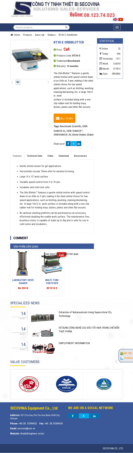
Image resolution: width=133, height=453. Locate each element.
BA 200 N (23, 288)
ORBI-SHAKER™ (75, 130)
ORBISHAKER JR (62, 134)
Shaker (90, 134)
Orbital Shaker (79, 134)
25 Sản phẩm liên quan (61, 253)
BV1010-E (52, 288)
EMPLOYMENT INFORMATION (74, 343)
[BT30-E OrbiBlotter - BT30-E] (64, 118)
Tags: (56, 126)
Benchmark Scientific (70, 126)
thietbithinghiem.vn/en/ (32, 433)
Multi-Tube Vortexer (52, 281)
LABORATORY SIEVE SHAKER (23, 281)
